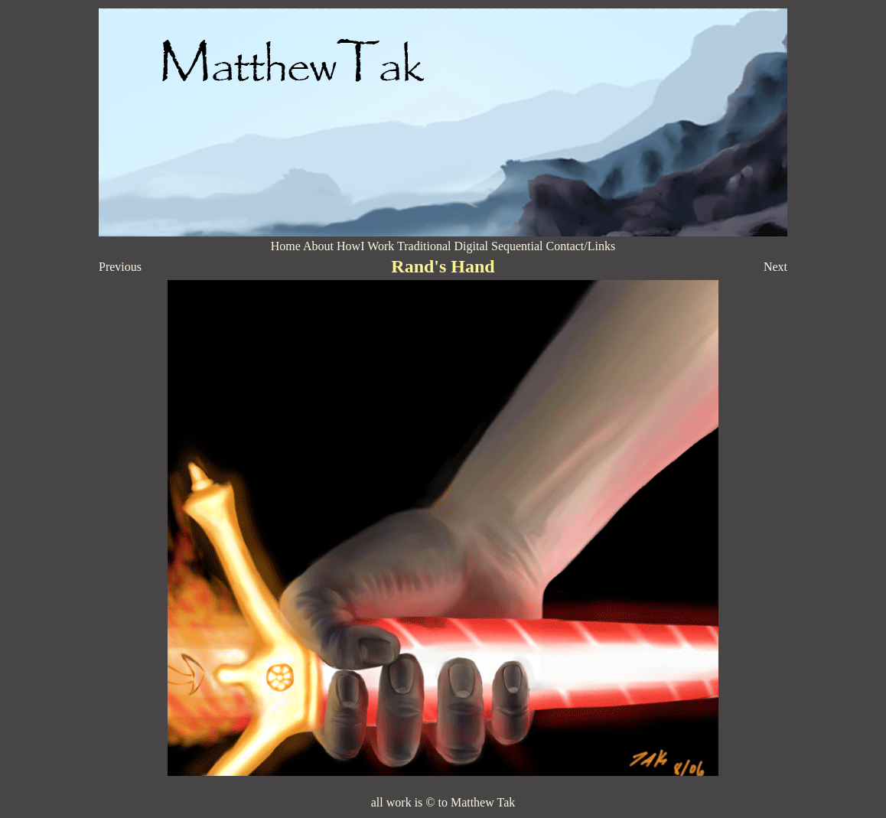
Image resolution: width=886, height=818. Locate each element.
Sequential (517, 246)
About (318, 246)
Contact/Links (581, 246)
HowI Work (365, 246)
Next (775, 266)
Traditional (424, 246)
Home (286, 246)
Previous (120, 266)
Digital (472, 246)
